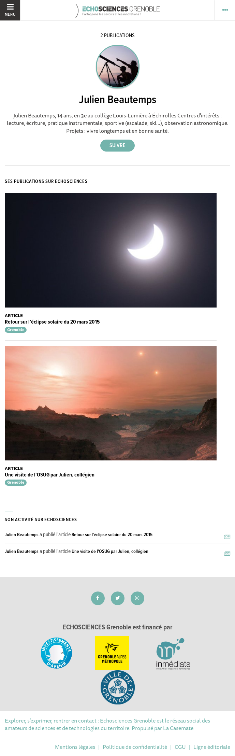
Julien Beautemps (22, 535)
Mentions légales (75, 746)
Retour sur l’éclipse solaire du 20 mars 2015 (52, 322)
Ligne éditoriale (211, 746)
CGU (180, 746)
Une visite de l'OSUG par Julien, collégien (49, 475)
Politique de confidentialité (135, 746)
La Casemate (178, 728)
